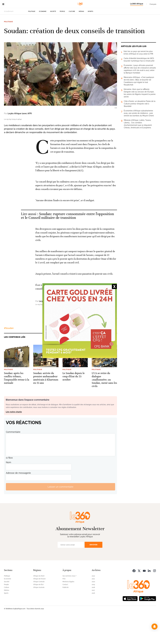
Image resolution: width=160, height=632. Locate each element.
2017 (93, 606)
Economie (42, 27)
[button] (155, 627)
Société (53, 27)
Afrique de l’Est (38, 600)
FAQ (63, 594)
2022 (93, 591)
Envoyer (93, 560)
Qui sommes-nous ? (69, 591)
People (62, 27)
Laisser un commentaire (60, 502)
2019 (93, 600)
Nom (8, 478)
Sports (90, 27)
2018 (93, 603)
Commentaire (13, 447)
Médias (81, 27)
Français (153, 4)
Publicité (65, 603)
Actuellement (8, 27)
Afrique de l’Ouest (39, 594)
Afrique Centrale (38, 597)
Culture (72, 27)
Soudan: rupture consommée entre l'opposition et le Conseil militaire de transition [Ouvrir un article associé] (67, 231)
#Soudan (9, 343)
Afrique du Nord (38, 591)
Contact (65, 600)
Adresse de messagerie (18, 488)
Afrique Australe (38, 603)
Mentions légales (68, 597)
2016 (93, 609)
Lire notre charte (14, 427)
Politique (31, 27)
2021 (93, 594)
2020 (93, 597)
